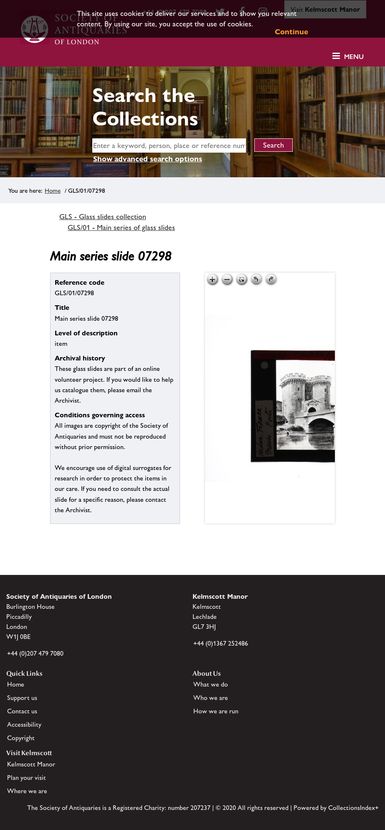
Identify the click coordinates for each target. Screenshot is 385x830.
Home (53, 190)
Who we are (210, 698)
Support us (22, 698)
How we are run (215, 711)
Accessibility (24, 724)
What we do (210, 684)
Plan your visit (26, 777)
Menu (354, 57)
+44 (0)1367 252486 (220, 643)
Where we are (27, 791)
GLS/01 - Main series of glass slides (121, 227)
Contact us (22, 711)
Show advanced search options (147, 158)
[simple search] (169, 145)
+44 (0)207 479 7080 (35, 653)
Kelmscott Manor (31, 764)
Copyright (21, 738)
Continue (291, 31)
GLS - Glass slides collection (102, 216)
